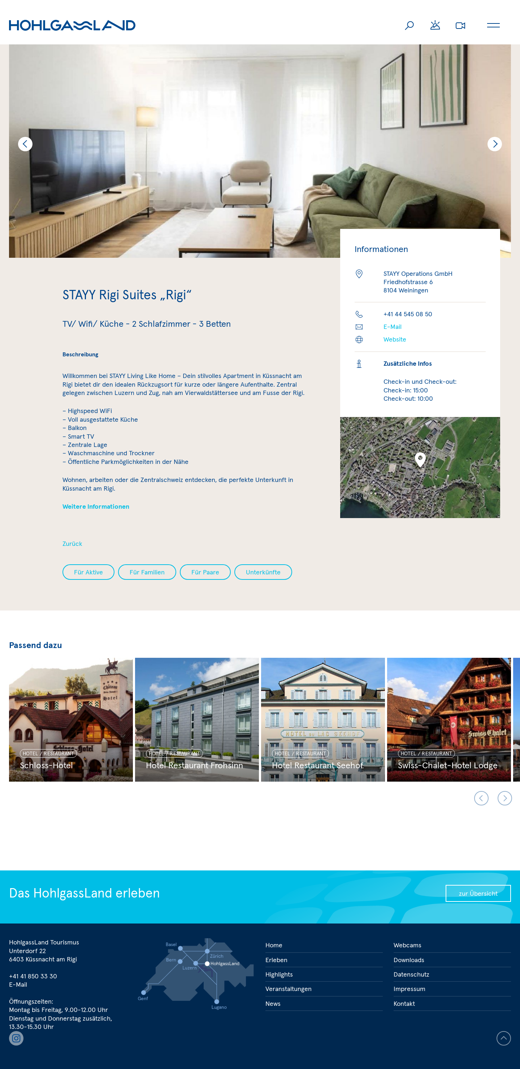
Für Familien (147, 572)
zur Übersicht (478, 893)
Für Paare (205, 572)
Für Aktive (88, 572)
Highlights (279, 974)
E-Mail (393, 326)
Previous (25, 144)
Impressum (409, 989)
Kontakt (404, 1003)
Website (395, 339)
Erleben (276, 960)
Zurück (72, 543)
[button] (420, 460)
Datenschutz (411, 974)
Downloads (409, 960)
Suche (410, 25)
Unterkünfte (263, 572)
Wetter (435, 25)
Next (495, 144)
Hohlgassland (72, 25)
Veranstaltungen (288, 989)
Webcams (460, 25)
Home (273, 945)
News (273, 1003)
